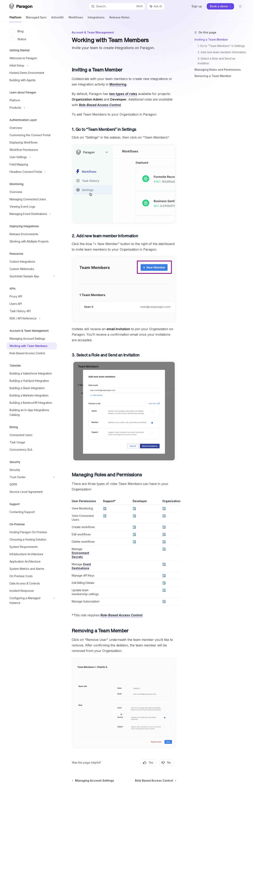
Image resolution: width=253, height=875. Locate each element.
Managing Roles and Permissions (217, 69)
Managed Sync (36, 19)
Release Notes (119, 19)
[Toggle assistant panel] (155, 6)
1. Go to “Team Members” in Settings (221, 46)
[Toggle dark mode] (240, 6)
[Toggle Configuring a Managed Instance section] (31, 600)
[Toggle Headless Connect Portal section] (31, 171)
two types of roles (123, 94)
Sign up (197, 6)
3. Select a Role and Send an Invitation (217, 61)
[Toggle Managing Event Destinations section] (31, 214)
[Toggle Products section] (31, 107)
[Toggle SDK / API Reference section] (31, 318)
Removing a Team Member (212, 76)
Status (17, 39)
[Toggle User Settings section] (31, 157)
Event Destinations (81, 566)
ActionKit (57, 19)
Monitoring (118, 84)
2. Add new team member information (222, 52)
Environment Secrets (80, 555)
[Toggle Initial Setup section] (31, 65)
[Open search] (117, 6)
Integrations (96, 19)
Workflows (75, 19)
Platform (15, 19)
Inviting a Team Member (211, 39)
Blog (16, 31)
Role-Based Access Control (100, 105)
